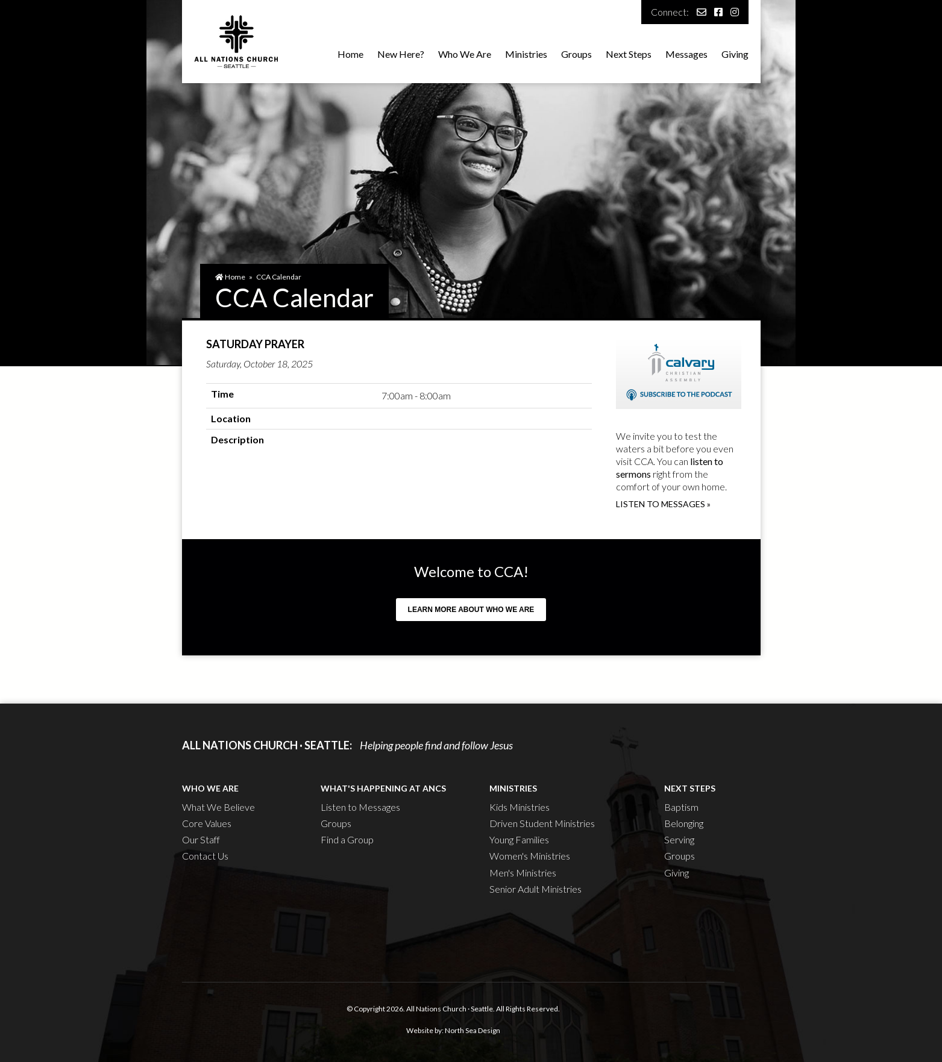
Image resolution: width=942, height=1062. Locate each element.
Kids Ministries (519, 807)
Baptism (681, 807)
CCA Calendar (278, 276)
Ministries (526, 54)
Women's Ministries (529, 855)
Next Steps (629, 54)
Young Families (519, 839)
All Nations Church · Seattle (449, 1008)
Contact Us (205, 855)
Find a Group (347, 839)
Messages (686, 54)
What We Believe (218, 807)
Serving (679, 839)
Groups (576, 54)
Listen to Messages (360, 807)
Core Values (206, 823)
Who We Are (464, 54)
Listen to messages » (663, 504)
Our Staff (201, 839)
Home (350, 54)
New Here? (400, 54)
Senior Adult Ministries (535, 889)
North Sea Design (472, 1030)
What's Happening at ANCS (383, 788)
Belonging (683, 823)
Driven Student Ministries (542, 823)
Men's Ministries (522, 872)
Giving (735, 54)
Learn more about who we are (471, 609)
